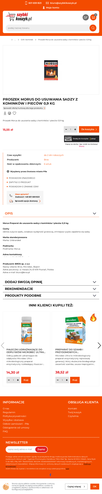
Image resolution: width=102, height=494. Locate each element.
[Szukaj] (92, 28)
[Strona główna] (8, 40)
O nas (6, 408)
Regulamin (9, 412)
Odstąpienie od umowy (16, 427)
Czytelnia (73, 416)
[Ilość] (70, 129)
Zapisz (41, 449)
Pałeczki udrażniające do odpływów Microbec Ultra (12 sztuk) (25, 350)
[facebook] (50, 474)
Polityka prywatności (14, 416)
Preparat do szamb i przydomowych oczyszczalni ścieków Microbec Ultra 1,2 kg (70, 350)
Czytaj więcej (76, 486)
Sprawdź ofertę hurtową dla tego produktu (24, 108)
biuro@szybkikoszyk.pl (61, 3)
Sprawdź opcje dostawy (25, 201)
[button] (99, 345)
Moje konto (52, 7)
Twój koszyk (74, 412)
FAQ (5, 431)
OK (95, 486)
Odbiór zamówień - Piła (16, 424)
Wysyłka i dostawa (13, 420)
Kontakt (72, 408)
